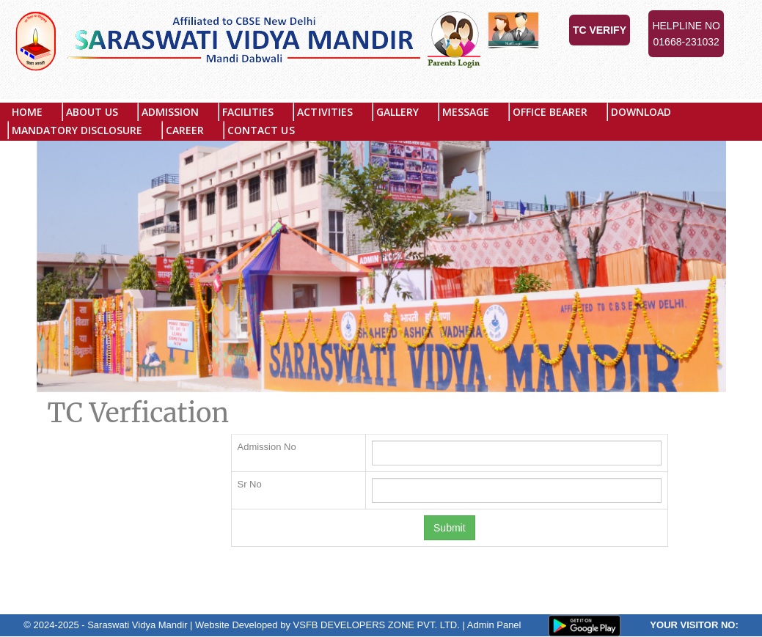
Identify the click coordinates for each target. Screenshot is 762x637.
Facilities (248, 112)
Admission (170, 112)
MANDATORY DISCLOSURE (77, 130)
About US (92, 112)
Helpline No (686, 35)
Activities (325, 112)
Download (642, 112)
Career (185, 130)
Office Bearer (550, 112)
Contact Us (261, 130)
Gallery (397, 112)
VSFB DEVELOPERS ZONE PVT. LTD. (376, 624)
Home (27, 112)
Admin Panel (494, 624)
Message (465, 112)
